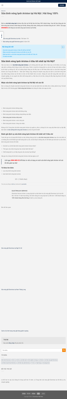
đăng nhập (11, 343)
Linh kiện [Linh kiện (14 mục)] (41, 360)
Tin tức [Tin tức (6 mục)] (32, 363)
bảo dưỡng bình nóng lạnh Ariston (17, 130)
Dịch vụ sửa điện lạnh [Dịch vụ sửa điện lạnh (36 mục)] (21, 360)
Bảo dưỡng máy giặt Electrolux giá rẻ (13, 41)
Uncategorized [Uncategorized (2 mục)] (46, 363)
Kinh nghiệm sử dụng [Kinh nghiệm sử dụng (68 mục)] (32, 360)
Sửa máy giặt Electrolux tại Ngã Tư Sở (11, 248)
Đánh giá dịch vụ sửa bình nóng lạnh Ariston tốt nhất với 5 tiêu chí (20, 54)
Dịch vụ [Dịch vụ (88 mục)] (13, 360)
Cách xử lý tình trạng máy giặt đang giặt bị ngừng (14, 331)
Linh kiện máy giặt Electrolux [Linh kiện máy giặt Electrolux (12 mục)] (51, 360)
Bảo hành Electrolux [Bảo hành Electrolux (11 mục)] (6, 360)
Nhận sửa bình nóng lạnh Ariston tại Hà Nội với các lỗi (17, 52)
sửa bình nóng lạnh (11, 23)
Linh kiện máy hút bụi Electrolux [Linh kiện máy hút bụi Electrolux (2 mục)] (9, 363)
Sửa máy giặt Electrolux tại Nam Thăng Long (13, 289)
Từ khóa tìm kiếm (7, 56)
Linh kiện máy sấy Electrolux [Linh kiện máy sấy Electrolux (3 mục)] (23, 363)
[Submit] (64, 350)
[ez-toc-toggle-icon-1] (62, 47)
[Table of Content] (62, 47)
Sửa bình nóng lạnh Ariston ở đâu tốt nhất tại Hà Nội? (17, 50)
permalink (24, 184)
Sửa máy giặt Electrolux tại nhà (11, 38)
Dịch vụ (3, 10)
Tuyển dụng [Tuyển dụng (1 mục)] (38, 363)
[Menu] (2, 5)
